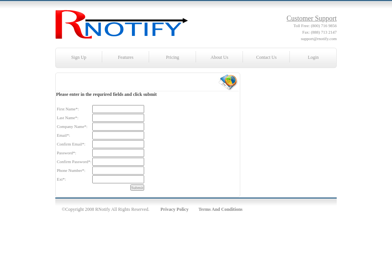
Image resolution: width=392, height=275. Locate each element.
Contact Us (266, 57)
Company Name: (72, 126)
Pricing (172, 57)
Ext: (61, 179)
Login (313, 57)
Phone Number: (71, 170)
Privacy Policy (175, 209)
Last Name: (68, 117)
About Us (219, 57)
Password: (66, 152)
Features (125, 57)
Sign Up (79, 57)
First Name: (68, 109)
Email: (63, 135)
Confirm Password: (74, 161)
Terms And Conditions (220, 209)
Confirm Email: (71, 144)
